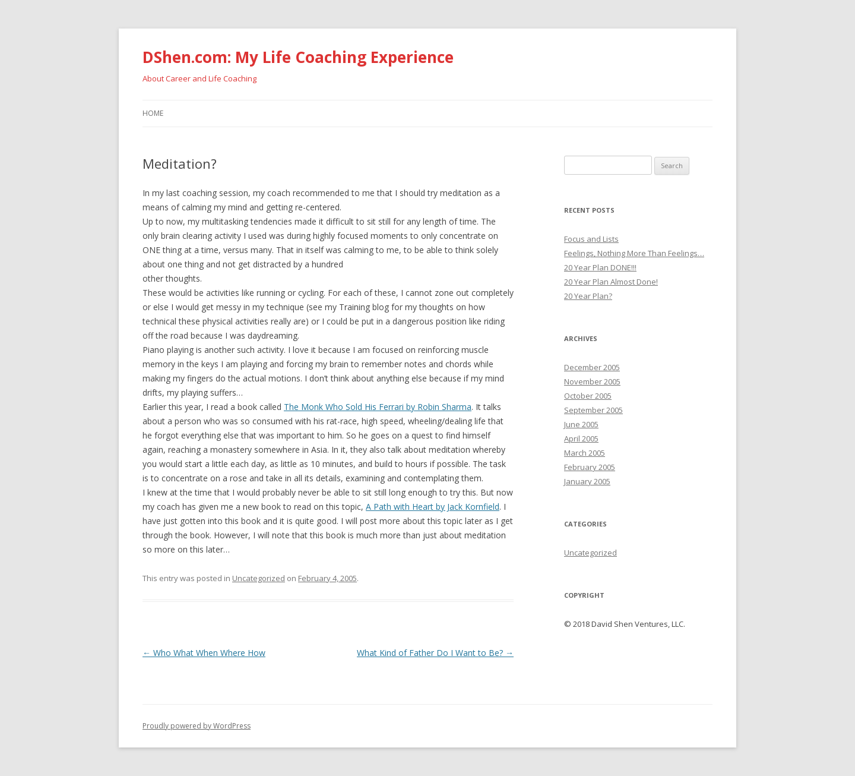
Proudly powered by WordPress (196, 726)
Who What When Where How (203, 652)
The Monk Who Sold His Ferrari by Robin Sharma (377, 406)
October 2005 (588, 395)
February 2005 (589, 467)
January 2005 (587, 481)
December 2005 (592, 367)
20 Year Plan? (588, 296)
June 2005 (581, 424)
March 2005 (584, 452)
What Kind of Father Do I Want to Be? (435, 652)
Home (152, 113)
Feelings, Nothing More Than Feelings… (634, 253)
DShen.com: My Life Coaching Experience (298, 57)
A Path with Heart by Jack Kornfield (432, 506)
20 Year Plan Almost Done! (611, 281)
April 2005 (581, 438)
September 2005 (593, 410)
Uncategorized (258, 578)
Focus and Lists (591, 239)
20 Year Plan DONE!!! (600, 267)
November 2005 (592, 381)
